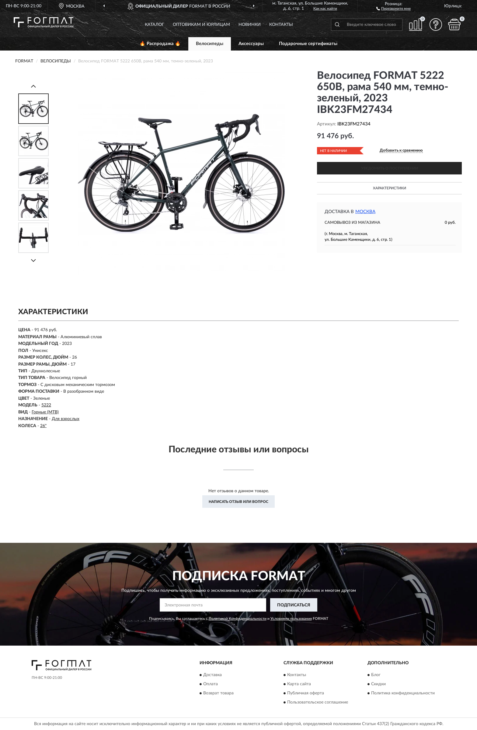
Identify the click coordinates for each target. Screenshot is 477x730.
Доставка (212, 675)
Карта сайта (299, 684)
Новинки (249, 25)
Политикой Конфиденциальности (237, 618)
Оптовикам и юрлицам (201, 25)
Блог (376, 675)
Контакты (281, 25)
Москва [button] (365, 211)
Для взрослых (65, 419)
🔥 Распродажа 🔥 (160, 43)
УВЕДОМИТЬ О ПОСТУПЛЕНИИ (389, 168)
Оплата (210, 684)
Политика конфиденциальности (403, 693)
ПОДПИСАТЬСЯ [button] (293, 605)
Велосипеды (209, 43)
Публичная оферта (305, 693)
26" (43, 426)
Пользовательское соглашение (317, 702)
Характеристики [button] (389, 188)
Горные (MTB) (45, 412)
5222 (46, 405)
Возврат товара (218, 693)
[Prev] (33, 86)
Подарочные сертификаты (308, 43)
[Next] (33, 260)
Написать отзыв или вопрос (238, 502)
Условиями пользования (291, 618)
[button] (393, 8)
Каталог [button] (154, 25)
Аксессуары (251, 43)
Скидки (378, 684)
